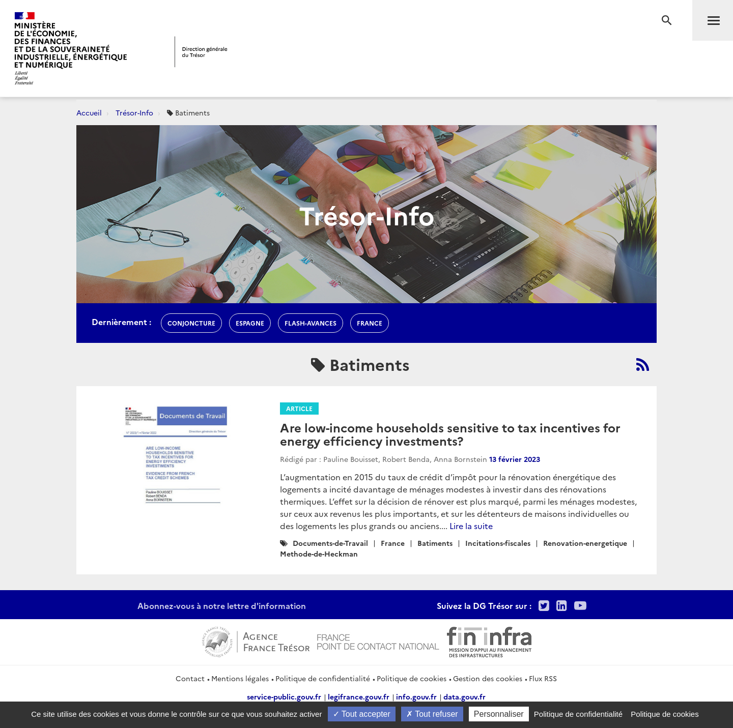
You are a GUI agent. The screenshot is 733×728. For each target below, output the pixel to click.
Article (299, 408)
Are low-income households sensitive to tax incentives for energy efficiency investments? (450, 434)
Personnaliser (499, 714)
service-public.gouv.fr (284, 696)
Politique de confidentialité (322, 678)
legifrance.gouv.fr (358, 696)
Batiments (435, 543)
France (393, 543)
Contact (190, 678)
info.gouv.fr (416, 696)
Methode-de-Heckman (319, 553)
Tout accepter (361, 714)
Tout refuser (432, 714)
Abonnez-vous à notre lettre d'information (221, 605)
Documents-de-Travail (330, 543)
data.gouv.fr (464, 696)
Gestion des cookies (487, 678)
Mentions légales (240, 678)
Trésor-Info (134, 112)
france (369, 322)
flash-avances (310, 322)
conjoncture (191, 322)
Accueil (89, 112)
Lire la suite (471, 525)
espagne (250, 322)
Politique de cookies (411, 678)
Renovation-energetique (585, 543)
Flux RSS (543, 678)
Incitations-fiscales (497, 543)
